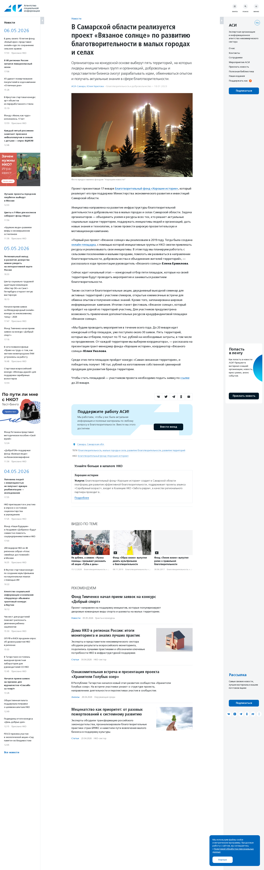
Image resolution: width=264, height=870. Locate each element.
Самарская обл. (95, 444)
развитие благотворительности (144, 450)
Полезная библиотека (241, 71)
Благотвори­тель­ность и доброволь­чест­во (128, 86)
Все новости (11, 752)
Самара (81, 444)
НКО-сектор (100, 659)
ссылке (185, 377)
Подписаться (244, 90)
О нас (232, 48)
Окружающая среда (104, 696)
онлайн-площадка (83, 244)
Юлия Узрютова (95, 86)
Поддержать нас (238, 80)
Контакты (234, 53)
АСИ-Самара (78, 86)
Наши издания (237, 76)
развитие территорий (173, 450)
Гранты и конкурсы (105, 617)
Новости (76, 18)
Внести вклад (168, 426)
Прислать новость (239, 66)
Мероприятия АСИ (239, 62)
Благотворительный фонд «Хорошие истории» (147, 188)
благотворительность (90, 450)
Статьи (75, 659)
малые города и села (114, 450)
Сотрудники (235, 57)
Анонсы (75, 696)
